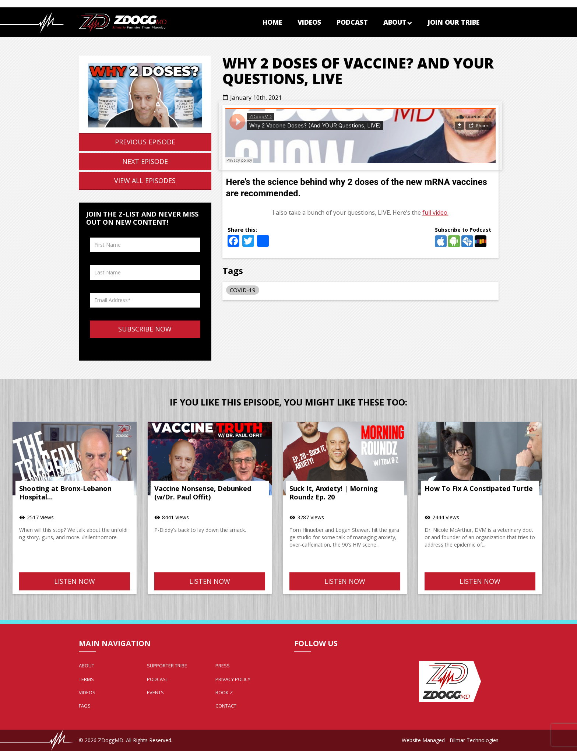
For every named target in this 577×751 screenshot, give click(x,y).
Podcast (352, 22)
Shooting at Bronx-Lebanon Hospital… (65, 492)
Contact (225, 705)
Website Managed (423, 740)
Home (272, 22)
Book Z (224, 692)
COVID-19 (243, 290)
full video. (435, 212)
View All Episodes (145, 180)
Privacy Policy (232, 679)
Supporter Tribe (167, 665)
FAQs (85, 705)
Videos (309, 22)
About (397, 22)
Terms (86, 679)
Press (222, 665)
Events (155, 692)
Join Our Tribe (453, 22)
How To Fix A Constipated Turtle (479, 488)
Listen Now (74, 581)
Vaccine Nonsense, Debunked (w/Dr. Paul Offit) (202, 492)
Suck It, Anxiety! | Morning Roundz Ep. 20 (333, 492)
